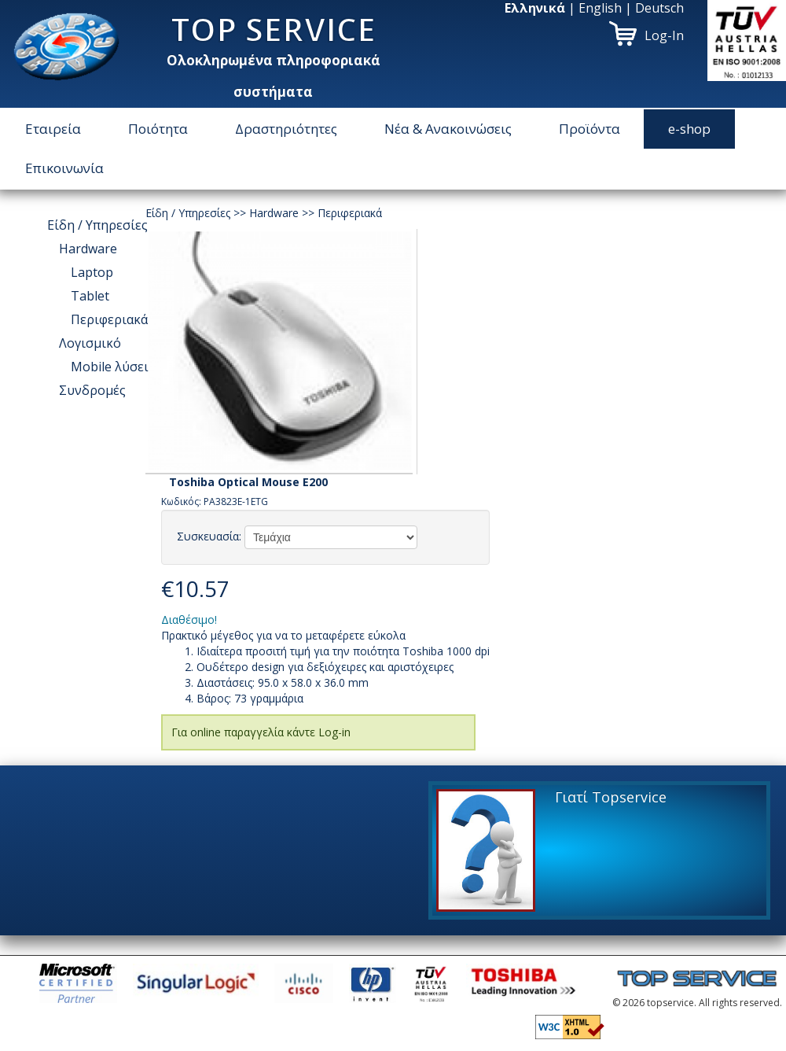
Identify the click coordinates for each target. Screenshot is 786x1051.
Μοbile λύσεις (113, 366)
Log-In (664, 35)
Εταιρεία (53, 129)
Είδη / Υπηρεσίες (97, 225)
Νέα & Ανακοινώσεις (448, 129)
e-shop (689, 129)
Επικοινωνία (64, 168)
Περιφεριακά (109, 319)
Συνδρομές (92, 390)
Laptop (92, 272)
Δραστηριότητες (286, 129)
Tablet (90, 295)
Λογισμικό (90, 343)
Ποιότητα (158, 129)
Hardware (88, 248)
